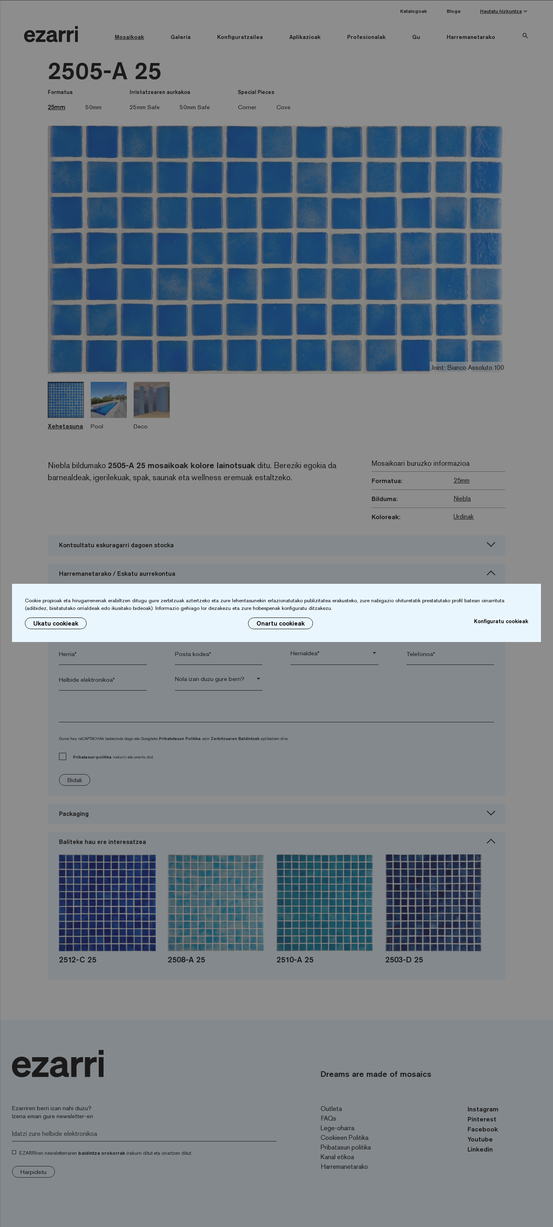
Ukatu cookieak (55, 623)
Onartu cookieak (280, 623)
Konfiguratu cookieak (501, 621)
